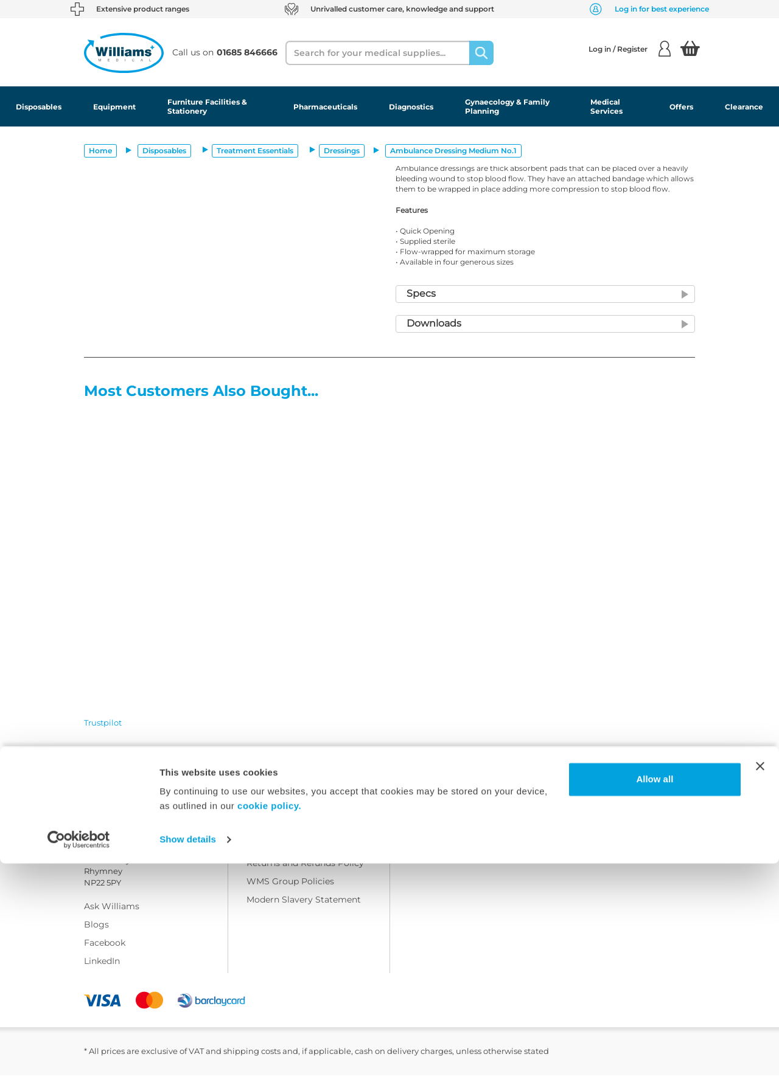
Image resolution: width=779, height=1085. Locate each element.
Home (100, 150)
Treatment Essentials (255, 150)
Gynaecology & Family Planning (507, 106)
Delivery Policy (278, 836)
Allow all (654, 1001)
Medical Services (606, 106)
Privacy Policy (276, 854)
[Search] (481, 53)
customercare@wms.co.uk (140, 829)
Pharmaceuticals (325, 106)
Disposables (38, 106)
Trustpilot (103, 722)
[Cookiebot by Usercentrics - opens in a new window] (79, 1061)
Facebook (104, 952)
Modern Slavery (441, 854)
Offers (681, 106)
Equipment (114, 106)
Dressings (342, 150)
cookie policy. (269, 1027)
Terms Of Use (275, 818)
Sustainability (437, 818)
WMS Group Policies (290, 891)
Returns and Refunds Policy (305, 872)
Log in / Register (630, 49)
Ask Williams (111, 915)
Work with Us (275, 799)
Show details (187, 1061)
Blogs (96, 934)
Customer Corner (445, 799)
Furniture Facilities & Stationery (207, 106)
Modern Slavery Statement (303, 909)
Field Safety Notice (448, 836)
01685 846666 (174, 814)
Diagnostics (411, 106)
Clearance (744, 106)
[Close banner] (760, 987)
